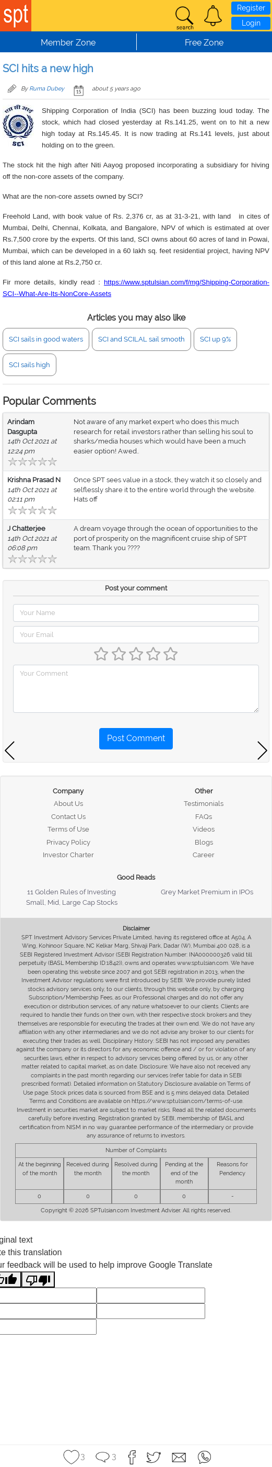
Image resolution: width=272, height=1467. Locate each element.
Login (251, 23)
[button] (213, 15)
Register (251, 8)
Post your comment (136, 588)
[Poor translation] (38, 1279)
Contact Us (68, 817)
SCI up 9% (215, 339)
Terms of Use (68, 829)
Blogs (204, 842)
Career (204, 855)
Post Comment (136, 738)
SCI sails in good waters (46, 339)
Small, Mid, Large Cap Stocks (71, 902)
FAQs (203, 817)
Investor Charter (68, 855)
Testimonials (203, 804)
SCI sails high (29, 365)
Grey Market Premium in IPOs (207, 892)
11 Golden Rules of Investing (71, 892)
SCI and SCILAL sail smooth (141, 339)
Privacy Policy (68, 842)
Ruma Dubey (46, 88)
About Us (68, 804)
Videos (204, 829)
